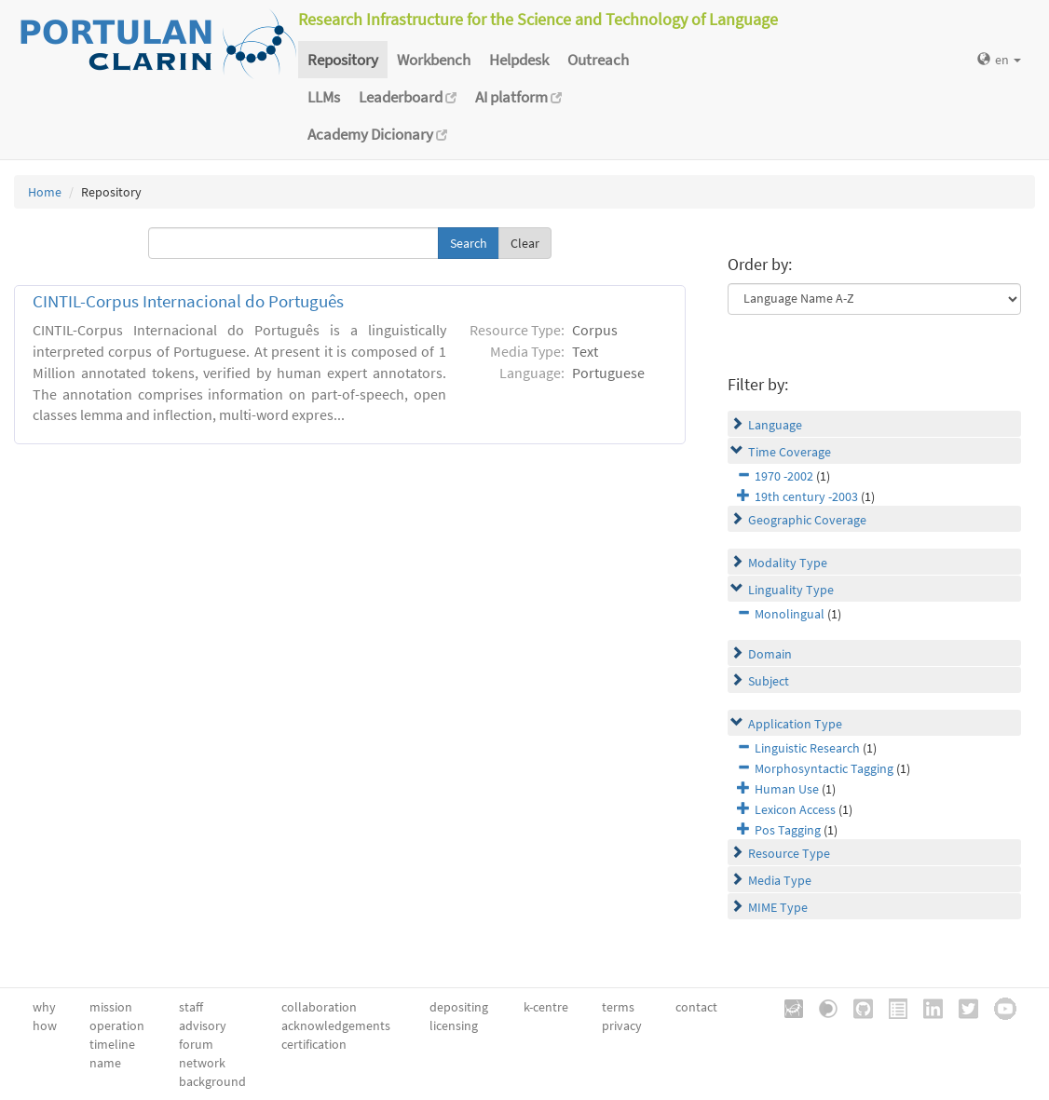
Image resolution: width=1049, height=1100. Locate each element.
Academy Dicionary (377, 134)
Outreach (598, 59)
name (105, 1062)
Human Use (787, 789)
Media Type (779, 880)
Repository (342, 59)
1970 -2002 (784, 476)
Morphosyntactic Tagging (824, 768)
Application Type (795, 723)
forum (196, 1044)
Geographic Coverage (807, 519)
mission (110, 1006)
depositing (458, 1006)
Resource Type (789, 853)
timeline (112, 1044)
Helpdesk (519, 59)
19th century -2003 (806, 496)
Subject (768, 680)
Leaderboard (407, 97)
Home (44, 191)
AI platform (518, 97)
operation (116, 1025)
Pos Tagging (788, 830)
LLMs (323, 97)
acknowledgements (335, 1025)
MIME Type (778, 907)
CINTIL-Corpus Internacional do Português (188, 301)
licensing (453, 1025)
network (202, 1062)
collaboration (319, 1006)
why (44, 1006)
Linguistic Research (807, 748)
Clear (525, 243)
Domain (770, 653)
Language (775, 424)
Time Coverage (789, 451)
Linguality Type (791, 589)
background (212, 1081)
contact (696, 1006)
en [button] (999, 59)
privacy (622, 1025)
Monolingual (789, 613)
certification (314, 1044)
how (45, 1025)
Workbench (433, 59)
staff (191, 1006)
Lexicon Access (795, 809)
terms (618, 1006)
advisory (202, 1025)
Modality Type (787, 562)
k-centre (546, 1006)
